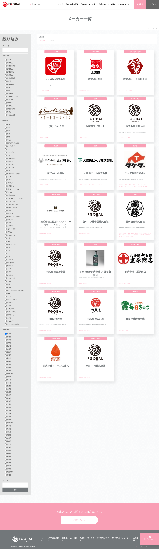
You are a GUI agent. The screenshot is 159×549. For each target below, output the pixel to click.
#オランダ (141, 234)
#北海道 (47, 90)
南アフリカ (9, 315)
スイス (8, 272)
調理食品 (9, 103)
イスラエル (9, 309)
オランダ (9, 266)
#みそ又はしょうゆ (123, 90)
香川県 (8, 444)
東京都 (8, 370)
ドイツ (8, 253)
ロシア (8, 287)
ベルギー (9, 269)
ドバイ (8, 296)
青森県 (8, 337)
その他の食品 (10, 115)
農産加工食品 (10, 78)
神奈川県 (9, 374)
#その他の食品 (82, 90)
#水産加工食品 (122, 137)
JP (30, 4)
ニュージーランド (11, 204)
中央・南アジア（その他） (14, 198)
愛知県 (8, 401)
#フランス (136, 234)
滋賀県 (8, 407)
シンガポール (10, 146)
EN (35, 4)
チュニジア (9, 321)
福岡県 (8, 453)
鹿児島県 (9, 472)
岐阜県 (8, 395)
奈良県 (8, 420)
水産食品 (9, 63)
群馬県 (8, 361)
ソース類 (9, 100)
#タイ (122, 186)
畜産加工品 (9, 72)
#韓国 (133, 184)
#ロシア (140, 186)
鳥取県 (8, 426)
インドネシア (10, 158)
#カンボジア (134, 186)
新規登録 (140, 4)
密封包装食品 (10, 109)
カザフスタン (10, 195)
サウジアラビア (11, 300)
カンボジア (9, 164)
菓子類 (8, 81)
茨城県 (8, 355)
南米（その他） (11, 244)
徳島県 (8, 441)
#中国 (130, 184)
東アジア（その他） (12, 143)
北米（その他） (11, 229)
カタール (9, 303)
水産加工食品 (10, 66)
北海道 (8, 334)
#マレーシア (127, 186)
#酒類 (80, 137)
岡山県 (8, 432)
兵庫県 (8, 417)
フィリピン (9, 152)
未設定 (8, 60)
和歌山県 (9, 423)
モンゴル (9, 192)
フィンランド (10, 278)
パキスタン (9, 183)
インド (8, 177)
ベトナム (9, 161)
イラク (8, 306)
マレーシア (9, 155)
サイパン (9, 214)
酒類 (7, 90)
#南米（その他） (129, 236)
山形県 (8, 349)
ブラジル (9, 232)
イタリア (9, 257)
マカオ (8, 140)
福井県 (8, 386)
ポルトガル (9, 263)
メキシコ (9, 226)
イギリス (9, 247)
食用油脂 (9, 93)
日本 (7, 125)
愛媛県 (8, 447)
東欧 (7, 284)
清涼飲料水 (9, 84)
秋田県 (8, 346)
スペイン (9, 260)
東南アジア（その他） (13, 174)
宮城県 (8, 343)
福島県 (8, 352)
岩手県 (8, 340)
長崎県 (8, 460)
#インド (123, 236)
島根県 (8, 429)
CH (39, 4)
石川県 (8, 383)
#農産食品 (121, 330)
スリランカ (9, 186)
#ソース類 (42, 90)
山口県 (8, 438)
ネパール (9, 180)
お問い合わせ (79, 520)
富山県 (8, 380)
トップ (60, 4)
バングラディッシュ (12, 189)
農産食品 (9, 75)
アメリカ (9, 220)
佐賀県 (8, 457)
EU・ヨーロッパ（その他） (14, 290)
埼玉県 (8, 364)
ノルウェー (9, 275)
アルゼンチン (10, 235)
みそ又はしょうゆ (11, 97)
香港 (7, 137)
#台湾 (89, 184)
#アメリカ (145, 186)
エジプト (9, 318)
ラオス (8, 171)
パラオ (8, 210)
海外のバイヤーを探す (107, 4)
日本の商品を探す (71, 4)
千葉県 (8, 367)
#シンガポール (98, 184)
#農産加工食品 (43, 233)
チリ (7, 238)
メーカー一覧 (154, 28)
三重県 (8, 404)
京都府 (8, 410)
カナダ (8, 223)
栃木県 (8, 358)
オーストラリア (11, 201)
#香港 (93, 184)
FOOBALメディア (124, 4)
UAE (7, 293)
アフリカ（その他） (12, 324)
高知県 (8, 450)
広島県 (8, 435)
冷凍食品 (9, 106)
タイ (7, 149)
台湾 (7, 134)
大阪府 (8, 414)
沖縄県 (8, 475)
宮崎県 (8, 469)
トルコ (8, 281)
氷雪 (7, 87)
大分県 (8, 466)
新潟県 (8, 377)
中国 (7, 128)
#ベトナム (124, 234)
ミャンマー (9, 168)
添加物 (8, 112)
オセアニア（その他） (13, 217)
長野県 (8, 392)
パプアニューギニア (12, 207)
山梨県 (8, 389)
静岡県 (8, 398)
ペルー (8, 241)
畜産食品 (9, 69)
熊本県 (8, 463)
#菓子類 (41, 137)
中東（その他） (11, 312)
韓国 (7, 131)
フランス (9, 250)
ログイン (152, 4)
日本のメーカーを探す (89, 4)
